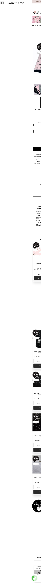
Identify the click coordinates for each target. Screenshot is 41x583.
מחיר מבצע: (34, 142)
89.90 (35, 440)
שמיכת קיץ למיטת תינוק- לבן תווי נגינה (30, 394)
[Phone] (12, 13)
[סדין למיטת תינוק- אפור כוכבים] (30, 432)
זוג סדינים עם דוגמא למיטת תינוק (31, 307)
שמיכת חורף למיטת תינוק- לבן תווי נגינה (30, 352)
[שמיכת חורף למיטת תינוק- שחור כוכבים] (10, 348)
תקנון (38, 541)
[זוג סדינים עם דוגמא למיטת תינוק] (31, 303)
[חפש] (9, 13)
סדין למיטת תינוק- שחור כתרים (10, 436)
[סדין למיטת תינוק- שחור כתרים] (10, 432)
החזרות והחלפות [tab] (22, 194)
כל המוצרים (36, 527)
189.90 (16, 269)
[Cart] (2, 13)
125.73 (24, 142)
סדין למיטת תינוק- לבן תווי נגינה (30, 478)
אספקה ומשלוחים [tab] (21, 189)
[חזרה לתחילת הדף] (37, 580)
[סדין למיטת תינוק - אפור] (10, 474)
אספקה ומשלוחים (34, 538)
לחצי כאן (16, 185)
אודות (38, 525)
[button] (31, 278)
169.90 (31, 138)
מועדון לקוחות (36, 530)
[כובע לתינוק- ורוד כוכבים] (31, 261)
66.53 (27, 440)
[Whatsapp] (15, 13)
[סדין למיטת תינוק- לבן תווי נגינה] (30, 474)
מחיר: (37, 138)
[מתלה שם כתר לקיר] (11, 261)
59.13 (7, 482)
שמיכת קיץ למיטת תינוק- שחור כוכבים (10, 394)
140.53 (7, 269)
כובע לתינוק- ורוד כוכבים (30, 264)
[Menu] (37, 14)
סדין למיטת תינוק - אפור (10, 477)
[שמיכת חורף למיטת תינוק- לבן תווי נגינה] (30, 348)
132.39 (27, 311)
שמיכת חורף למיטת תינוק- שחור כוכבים (11, 352)
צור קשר (37, 528)
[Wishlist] (5, 13)
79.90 (15, 482)
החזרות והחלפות (35, 540)
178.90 (36, 311)
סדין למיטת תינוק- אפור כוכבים (30, 436)
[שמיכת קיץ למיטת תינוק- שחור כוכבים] (10, 390)
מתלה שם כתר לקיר (11, 264)
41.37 (27, 269)
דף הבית (37, 523)
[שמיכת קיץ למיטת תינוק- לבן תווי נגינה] (30, 390)
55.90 (35, 269)
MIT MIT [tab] (34, 189)
